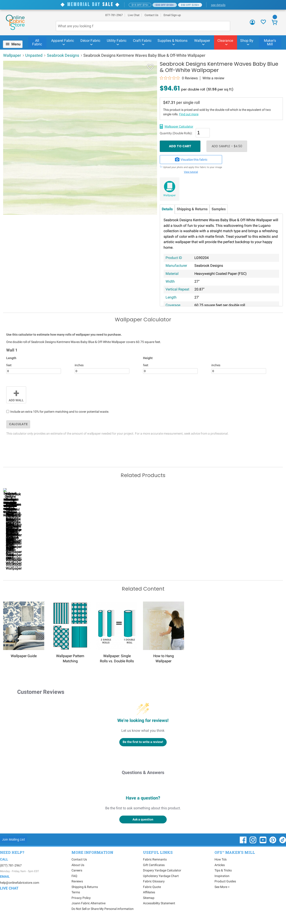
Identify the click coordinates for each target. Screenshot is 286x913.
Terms (76, 884)
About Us (78, 856)
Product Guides (225, 873)
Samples (219, 209)
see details (218, 4)
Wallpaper (169, 195)
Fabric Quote (152, 878)
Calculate (18, 424)
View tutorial (191, 171)
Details (167, 209)
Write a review (213, 78)
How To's (220, 851)
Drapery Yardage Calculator (162, 862)
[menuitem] (14, 44)
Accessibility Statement (159, 895)
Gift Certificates (154, 856)
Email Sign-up (172, 15)
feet (9, 365)
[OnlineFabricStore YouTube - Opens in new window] (263, 833)
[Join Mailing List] (13, 831)
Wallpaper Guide (24, 647)
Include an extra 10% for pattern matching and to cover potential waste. (59, 411)
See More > (221, 878)
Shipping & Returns (192, 209)
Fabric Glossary (154, 873)
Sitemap (148, 889)
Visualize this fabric (191, 159)
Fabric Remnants (155, 851)
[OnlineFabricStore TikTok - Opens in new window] (282, 833)
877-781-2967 (114, 15)
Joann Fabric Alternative (88, 895)
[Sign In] (252, 23)
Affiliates (149, 884)
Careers (77, 862)
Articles (219, 856)
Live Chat (133, 15)
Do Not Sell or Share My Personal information (103, 900)
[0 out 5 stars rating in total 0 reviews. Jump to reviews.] (179, 78)
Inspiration (221, 867)
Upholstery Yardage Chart (161, 867)
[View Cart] (274, 22)
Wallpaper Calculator (178, 126)
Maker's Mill (270, 42)
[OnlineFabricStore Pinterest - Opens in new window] (273, 833)
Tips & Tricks (223, 862)
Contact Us (151, 15)
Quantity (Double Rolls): (176, 133)
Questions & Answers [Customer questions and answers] (143, 764)
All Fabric (37, 42)
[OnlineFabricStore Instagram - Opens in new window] (253, 833)
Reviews (77, 873)
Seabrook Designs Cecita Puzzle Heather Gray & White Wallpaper (234, 554)
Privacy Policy (81, 889)
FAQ (74, 867)
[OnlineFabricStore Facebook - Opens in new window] (243, 833)
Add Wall (16, 394)
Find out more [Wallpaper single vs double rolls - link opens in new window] (188, 114)
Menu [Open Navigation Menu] (16, 44)
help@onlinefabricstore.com (19, 874)
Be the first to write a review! (143, 733)
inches (79, 365)
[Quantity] (203, 132)
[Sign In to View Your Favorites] (263, 23)
